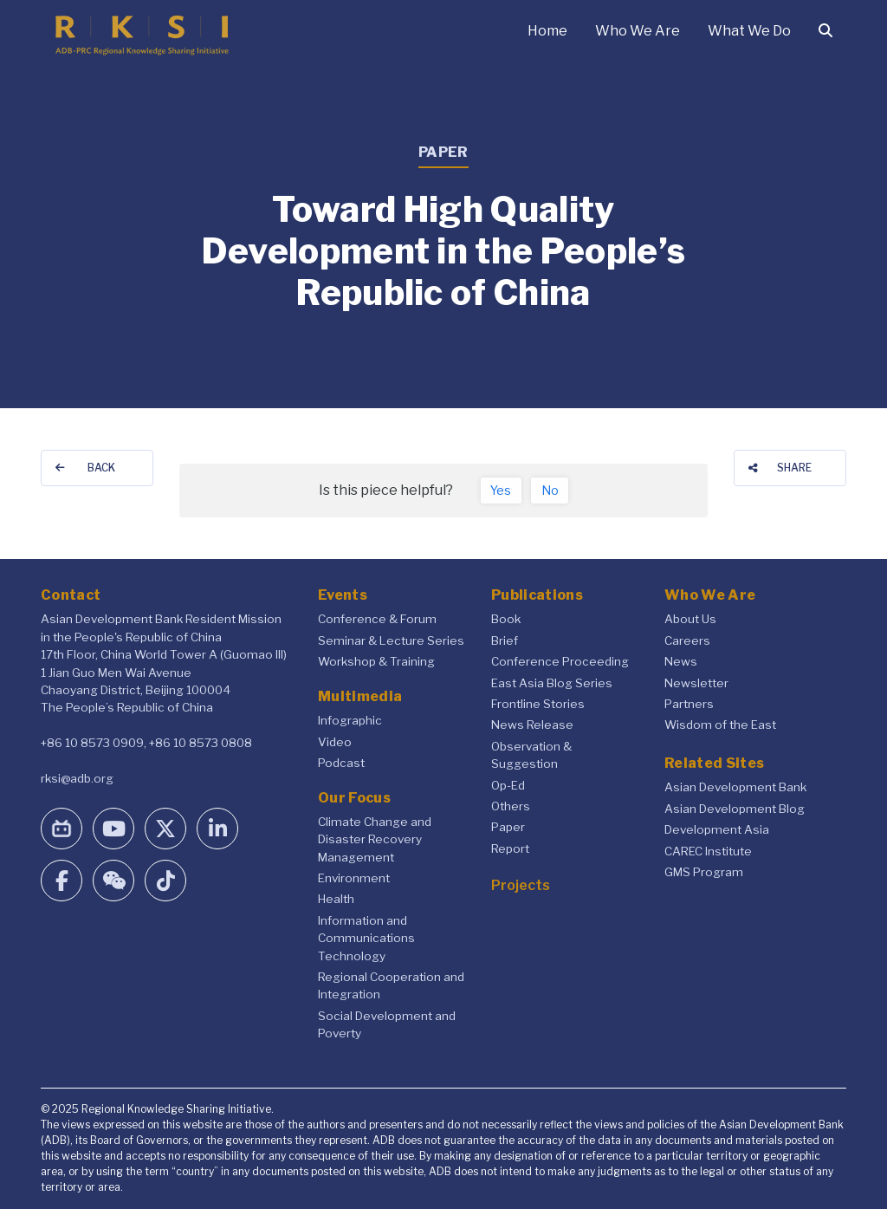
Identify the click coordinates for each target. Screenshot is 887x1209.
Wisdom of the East (720, 724)
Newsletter (696, 683)
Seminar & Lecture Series (391, 640)
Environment (354, 878)
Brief (504, 640)
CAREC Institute (708, 851)
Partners (689, 704)
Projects (520, 885)
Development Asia (716, 829)
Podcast (341, 763)
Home (547, 31)
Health (336, 899)
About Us (690, 619)
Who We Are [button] (637, 31)
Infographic (350, 720)
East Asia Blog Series (551, 683)
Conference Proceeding (560, 661)
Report (510, 848)
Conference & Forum (377, 619)
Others (510, 806)
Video (335, 742)
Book (506, 619)
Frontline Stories (538, 704)
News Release (532, 724)
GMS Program (703, 872)
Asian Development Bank (735, 787)
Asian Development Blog (734, 809)
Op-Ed (508, 785)
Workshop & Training (376, 661)
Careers (687, 640)
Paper (508, 827)
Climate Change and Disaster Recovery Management (374, 839)
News (680, 661)
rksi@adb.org (77, 778)
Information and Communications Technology (366, 938)
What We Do (749, 31)
